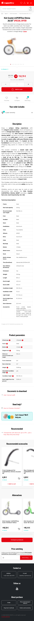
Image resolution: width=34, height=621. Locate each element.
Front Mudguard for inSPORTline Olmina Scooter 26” (11, 471)
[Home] (2, 13)
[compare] (19, 478)
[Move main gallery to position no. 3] (15, 64)
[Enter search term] (14, 8)
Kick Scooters (13, 13)
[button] (7, 69)
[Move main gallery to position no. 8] (23, 64)
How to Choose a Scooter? (12, 408)
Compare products (17, 540)
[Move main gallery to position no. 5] (18, 64)
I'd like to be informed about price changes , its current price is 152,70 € (16, 553)
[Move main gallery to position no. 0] (10, 64)
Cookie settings (5, 616)
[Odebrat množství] (5, 84)
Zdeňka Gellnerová (25, 574)
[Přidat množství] (28, 84)
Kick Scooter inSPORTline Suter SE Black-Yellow (10, 521)
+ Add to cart (11, 484)
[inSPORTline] (8, 3)
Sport (6, 13)
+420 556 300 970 (8, 574)
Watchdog (26, 557)
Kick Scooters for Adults (25, 13)
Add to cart (17, 89)
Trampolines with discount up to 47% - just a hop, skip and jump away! (17, 433)
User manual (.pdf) (9, 395)
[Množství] (17, 84)
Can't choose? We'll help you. (21, 416)
